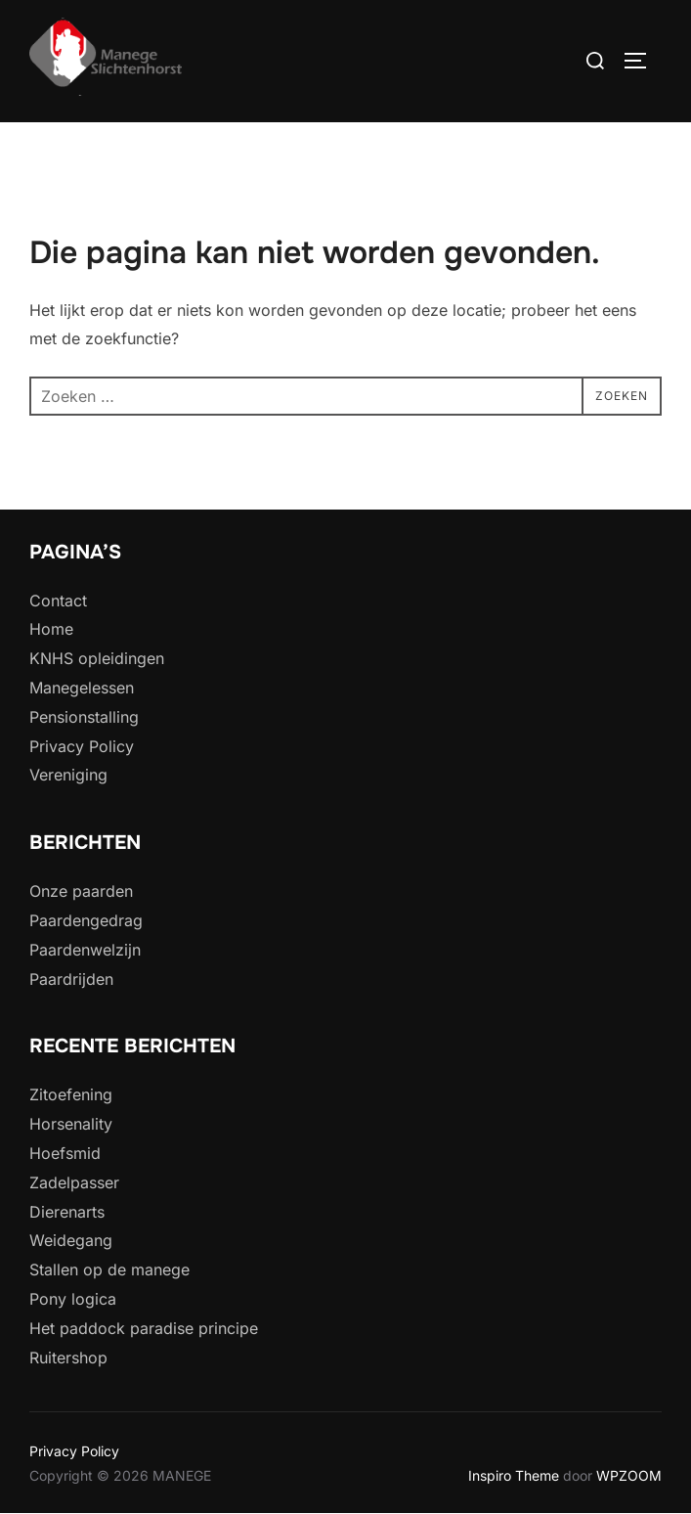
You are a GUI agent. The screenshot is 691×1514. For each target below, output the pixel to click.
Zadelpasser (74, 1182)
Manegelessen (81, 687)
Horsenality (70, 1124)
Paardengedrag (86, 920)
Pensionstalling (84, 717)
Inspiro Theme (513, 1475)
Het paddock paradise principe (143, 1328)
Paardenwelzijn (85, 949)
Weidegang (70, 1240)
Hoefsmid (65, 1153)
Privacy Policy (81, 746)
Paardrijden (71, 979)
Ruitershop (68, 1357)
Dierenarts (67, 1212)
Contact (58, 600)
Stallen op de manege (109, 1269)
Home (51, 629)
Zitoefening (70, 1094)
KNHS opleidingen (96, 658)
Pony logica (72, 1299)
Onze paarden (81, 891)
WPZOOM (629, 1475)
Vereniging (68, 774)
